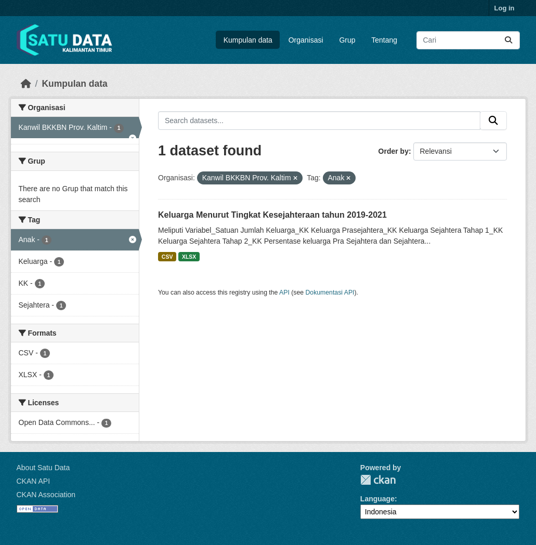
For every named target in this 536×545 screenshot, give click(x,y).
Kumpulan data (248, 40)
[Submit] (508, 40)
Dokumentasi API (330, 292)
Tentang (384, 40)
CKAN (378, 479)
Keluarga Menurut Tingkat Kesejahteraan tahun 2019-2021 (272, 214)
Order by (393, 151)
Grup (347, 40)
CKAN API (33, 481)
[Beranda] (26, 83)
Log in (504, 8)
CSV (167, 257)
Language (377, 499)
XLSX (189, 257)
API (284, 292)
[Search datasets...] (468, 40)
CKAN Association (46, 494)
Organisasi (306, 40)
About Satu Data (43, 467)
